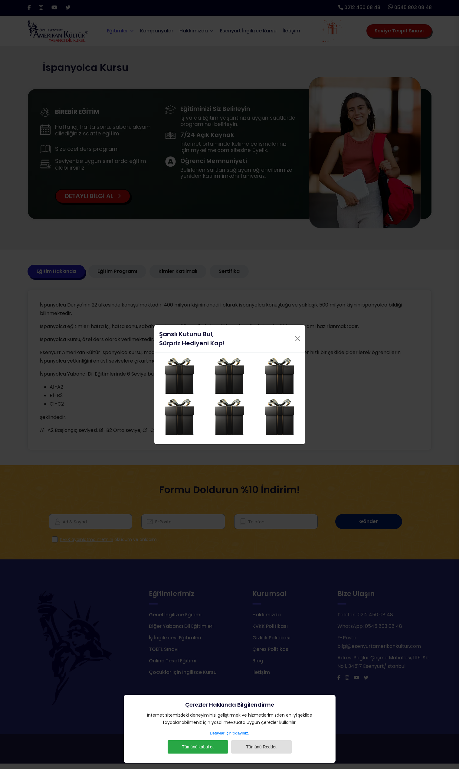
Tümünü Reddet (261, 746)
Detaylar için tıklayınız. (229, 733)
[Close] (298, 338)
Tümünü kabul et (197, 746)
